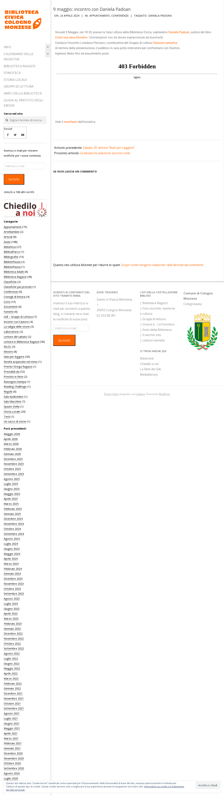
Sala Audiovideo (13, 396)
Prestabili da (11, 371)
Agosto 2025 (12, 479)
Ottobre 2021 (12, 703)
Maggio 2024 (12, 554)
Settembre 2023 (14, 593)
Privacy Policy (111, 394)
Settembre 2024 (14, 534)
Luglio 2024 (11, 543)
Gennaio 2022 (12, 688)
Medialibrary (149, 374)
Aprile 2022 (11, 673)
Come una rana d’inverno (71, 37)
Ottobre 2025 (12, 469)
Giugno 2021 (11, 723)
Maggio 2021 (12, 728)
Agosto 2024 (12, 538)
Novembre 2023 (14, 583)
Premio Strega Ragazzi (18, 366)
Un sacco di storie (15, 421)
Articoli (8, 237)
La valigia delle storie (17, 326)
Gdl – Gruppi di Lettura (18, 316)
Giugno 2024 (11, 549)
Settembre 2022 (14, 648)
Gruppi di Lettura (19, 86)
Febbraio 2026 (13, 449)
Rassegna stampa (15, 381)
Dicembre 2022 (13, 633)
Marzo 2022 (11, 678)
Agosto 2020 (12, 773)
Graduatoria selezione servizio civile (105, 153)
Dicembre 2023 (13, 578)
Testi (7, 416)
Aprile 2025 (11, 498)
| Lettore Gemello (152, 340)
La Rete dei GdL (150, 369)
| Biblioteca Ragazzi (154, 303)
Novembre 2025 (14, 464)
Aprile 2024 (11, 558)
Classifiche (10, 282)
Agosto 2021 (12, 713)
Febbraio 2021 (13, 743)
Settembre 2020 (14, 768)
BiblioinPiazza (12, 262)
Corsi (7, 302)
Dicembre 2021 (13, 693)
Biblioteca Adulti (14, 271)
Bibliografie (11, 257)
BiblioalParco (12, 252)
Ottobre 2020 (12, 763)
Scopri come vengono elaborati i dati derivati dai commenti (162, 265)
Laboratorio (11, 331)
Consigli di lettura (14, 296)
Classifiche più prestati (18, 287)
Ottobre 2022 (12, 643)
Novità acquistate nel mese (21, 361)
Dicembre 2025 (13, 459)
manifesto (71, 122)
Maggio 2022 (12, 668)
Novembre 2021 (14, 698)
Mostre (8, 351)
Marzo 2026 (11, 444)
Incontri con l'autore (16, 322)
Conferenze (11, 291)
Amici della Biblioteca (23, 93)
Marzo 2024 (11, 563)
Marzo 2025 (11, 504)
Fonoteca (12, 73)
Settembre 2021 (14, 708)
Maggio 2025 (12, 494)
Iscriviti (14, 179)
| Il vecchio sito (150, 335)
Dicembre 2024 (13, 518)
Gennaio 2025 (12, 514)
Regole (8, 391)
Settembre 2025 (14, 474)
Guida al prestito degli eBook (23, 103)
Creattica (140, 394)
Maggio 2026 (12, 434)
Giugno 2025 (11, 489)
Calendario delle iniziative (18, 56)
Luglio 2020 (11, 778)
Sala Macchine (12, 401)
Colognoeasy (192, 304)
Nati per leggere (14, 356)
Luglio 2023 (11, 603)
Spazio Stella (11, 406)
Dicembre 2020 (13, 753)
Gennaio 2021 (12, 748)
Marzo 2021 (11, 738)
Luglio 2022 (11, 658)
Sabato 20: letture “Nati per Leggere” (109, 148)
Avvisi (7, 242)
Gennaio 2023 (12, 628)
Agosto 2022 (12, 653)
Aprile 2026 (11, 439)
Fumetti (8, 311)
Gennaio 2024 (12, 573)
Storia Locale (15, 79)
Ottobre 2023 (12, 588)
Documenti (10, 306)
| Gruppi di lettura (153, 319)
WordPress (164, 394)
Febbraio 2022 (13, 683)
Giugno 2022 (11, 663)
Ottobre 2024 (12, 529)
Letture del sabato (15, 336)
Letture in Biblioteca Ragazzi (21, 341)
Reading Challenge (15, 386)
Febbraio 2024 (13, 568)
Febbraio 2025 (13, 509)
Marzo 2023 (11, 618)
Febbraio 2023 (13, 623)
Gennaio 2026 (12, 454)
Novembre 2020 (14, 758)
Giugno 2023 (11, 608)
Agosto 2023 (12, 598)
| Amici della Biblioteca (156, 330)
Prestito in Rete (13, 376)
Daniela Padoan (160, 15)
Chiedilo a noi (149, 364)
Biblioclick (147, 358)
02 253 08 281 (106, 315)
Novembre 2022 (14, 638)
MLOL (7, 346)
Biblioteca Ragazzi (19, 66)
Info (7, 47)
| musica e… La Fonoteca (157, 324)
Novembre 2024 (14, 524)
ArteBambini (11, 232)
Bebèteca (10, 247)
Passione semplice (165, 43)
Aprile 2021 (11, 733)
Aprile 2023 (11, 613)
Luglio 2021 (11, 718)
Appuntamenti (12, 227)
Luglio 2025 (11, 484)
